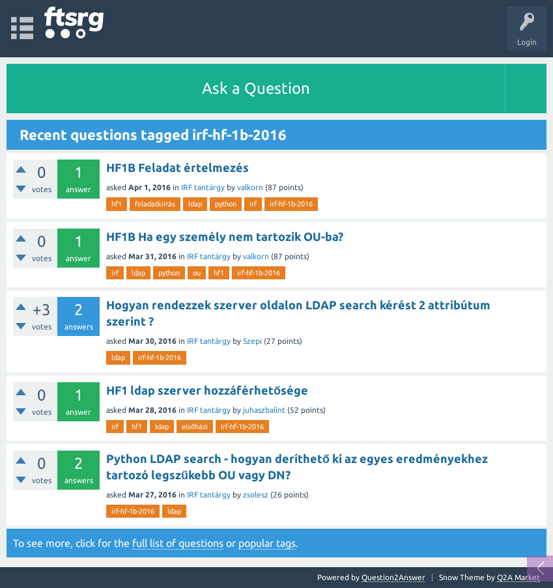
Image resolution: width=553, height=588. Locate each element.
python (225, 204)
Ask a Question (256, 88)
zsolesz (255, 494)
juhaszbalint (264, 410)
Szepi (252, 341)
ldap (195, 204)
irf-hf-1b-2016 (291, 204)
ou (197, 273)
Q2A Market (518, 577)
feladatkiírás (155, 204)
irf (253, 204)
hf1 (116, 204)
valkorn (250, 187)
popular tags (267, 543)
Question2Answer (393, 577)
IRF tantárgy (203, 187)
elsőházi (195, 426)
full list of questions (177, 543)
